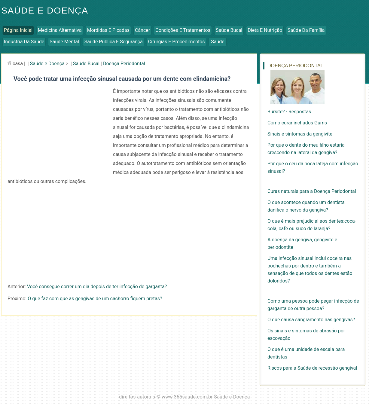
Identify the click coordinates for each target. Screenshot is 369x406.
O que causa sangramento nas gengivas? (311, 319)
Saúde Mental (64, 41)
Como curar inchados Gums (297, 123)
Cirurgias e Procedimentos (176, 41)
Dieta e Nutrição (265, 30)
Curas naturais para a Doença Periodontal (311, 191)
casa (18, 63)
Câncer (142, 30)
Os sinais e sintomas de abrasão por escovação (306, 334)
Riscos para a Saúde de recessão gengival (312, 368)
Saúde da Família (306, 30)
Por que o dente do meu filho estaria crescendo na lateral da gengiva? (306, 148)
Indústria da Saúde (24, 41)
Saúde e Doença (44, 10)
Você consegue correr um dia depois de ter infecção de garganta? (97, 286)
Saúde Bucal (229, 30)
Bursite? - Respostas (289, 111)
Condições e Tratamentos (182, 30)
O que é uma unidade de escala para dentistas (306, 353)
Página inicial (18, 30)
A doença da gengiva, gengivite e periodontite (302, 243)
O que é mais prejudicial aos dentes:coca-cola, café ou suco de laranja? (311, 224)
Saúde (217, 41)
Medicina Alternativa (60, 30)
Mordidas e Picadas (108, 30)
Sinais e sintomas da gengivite (299, 134)
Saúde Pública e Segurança (113, 41)
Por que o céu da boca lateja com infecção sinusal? (312, 167)
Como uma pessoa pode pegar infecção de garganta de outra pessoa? (313, 304)
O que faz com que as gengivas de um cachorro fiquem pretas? (95, 298)
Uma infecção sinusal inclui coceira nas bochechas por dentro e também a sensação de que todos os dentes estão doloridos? (309, 269)
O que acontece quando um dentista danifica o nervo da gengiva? (306, 206)
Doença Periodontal (124, 63)
